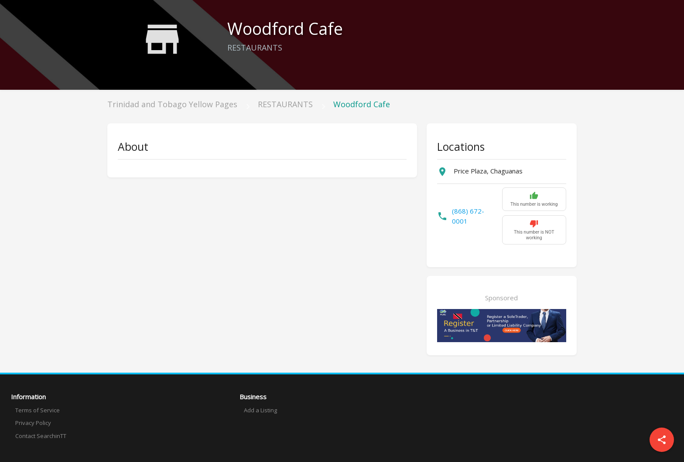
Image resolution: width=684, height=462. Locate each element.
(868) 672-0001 (468, 216)
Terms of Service (37, 410)
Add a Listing (260, 410)
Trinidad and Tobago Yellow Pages (172, 104)
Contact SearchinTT (40, 436)
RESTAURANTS (285, 104)
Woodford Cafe (361, 104)
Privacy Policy (33, 423)
